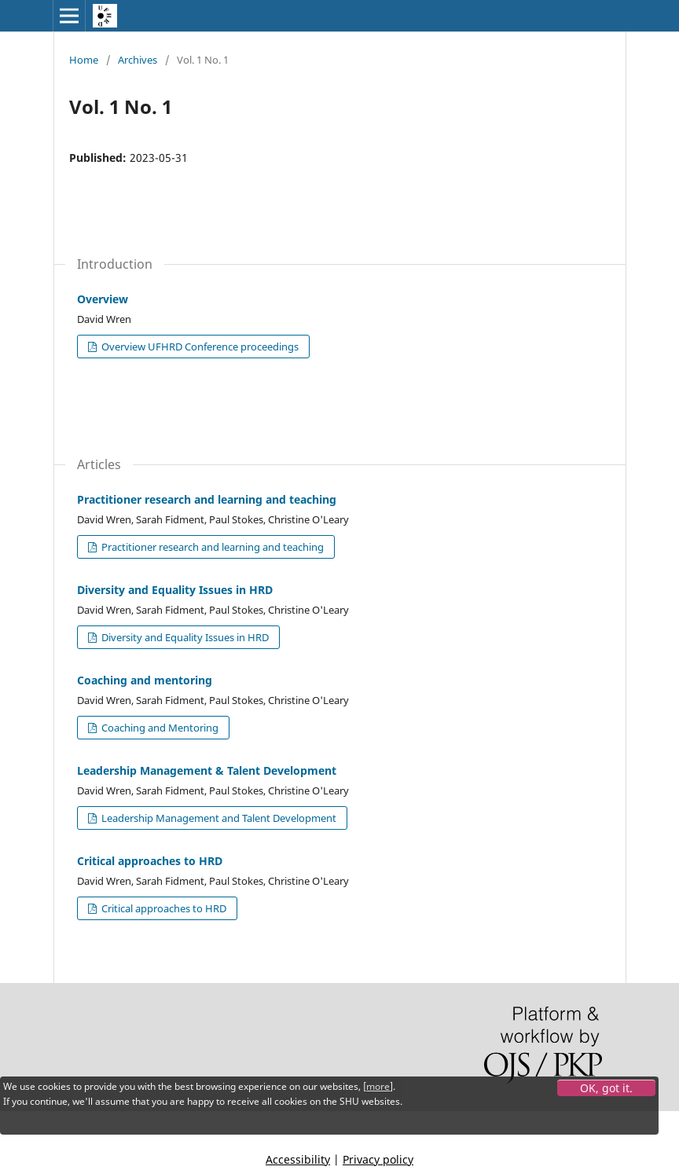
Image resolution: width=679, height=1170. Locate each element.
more (378, 1086)
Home (83, 60)
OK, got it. (606, 1087)
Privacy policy (378, 1159)
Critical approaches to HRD (149, 860)
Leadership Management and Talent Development (217, 818)
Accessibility (298, 1159)
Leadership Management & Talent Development (206, 770)
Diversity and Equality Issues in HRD (175, 589)
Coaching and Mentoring (158, 728)
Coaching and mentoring (144, 680)
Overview (102, 299)
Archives (137, 60)
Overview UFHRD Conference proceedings (199, 346)
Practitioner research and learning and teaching (206, 499)
